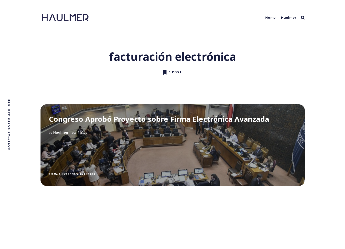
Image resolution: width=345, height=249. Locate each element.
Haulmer (288, 17)
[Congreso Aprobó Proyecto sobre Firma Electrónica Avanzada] (173, 145)
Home (270, 17)
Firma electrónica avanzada (72, 174)
